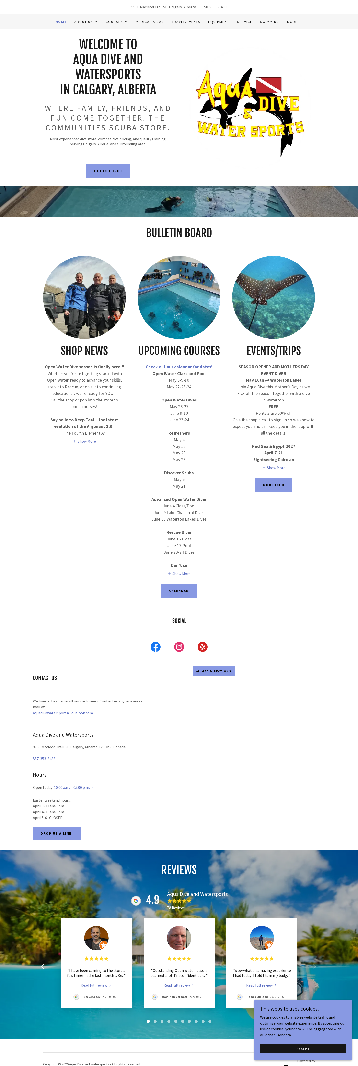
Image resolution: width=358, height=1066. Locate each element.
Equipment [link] (218, 21)
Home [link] (61, 21)
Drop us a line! (57, 833)
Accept (303, 1048)
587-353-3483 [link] (215, 6)
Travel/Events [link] (186, 21)
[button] (86, 22)
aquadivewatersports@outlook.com (63, 712)
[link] (108, 92)
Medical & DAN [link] (150, 21)
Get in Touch (108, 171)
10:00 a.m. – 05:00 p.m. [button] (72, 787)
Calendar (179, 591)
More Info (274, 485)
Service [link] (244, 21)
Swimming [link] (269, 21)
